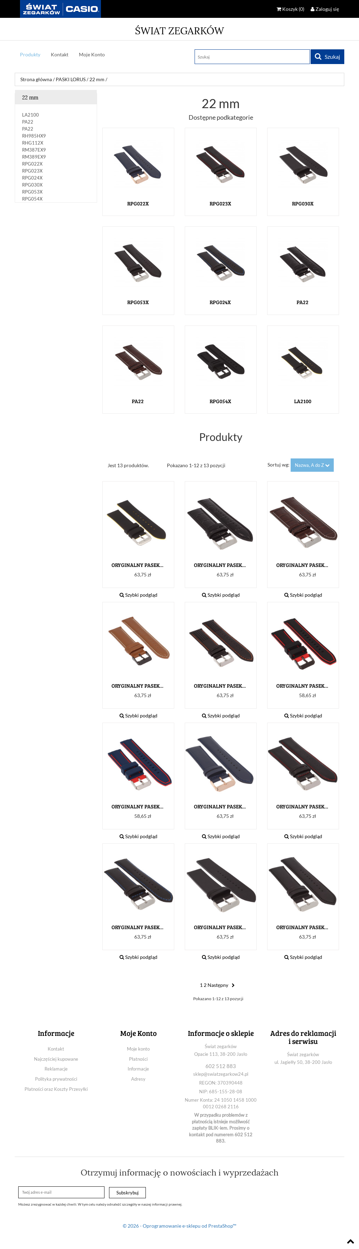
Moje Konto (92, 54)
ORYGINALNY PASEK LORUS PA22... (220, 565)
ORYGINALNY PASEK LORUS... (137, 565)
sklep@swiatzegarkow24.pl (220, 1074)
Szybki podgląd (138, 595)
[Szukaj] (252, 56)
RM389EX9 (34, 157)
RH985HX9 (34, 136)
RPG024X (32, 178)
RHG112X (32, 143)
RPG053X (32, 192)
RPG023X (32, 171)
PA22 (27, 122)
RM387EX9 (34, 150)
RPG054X (32, 199)
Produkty (30, 54)
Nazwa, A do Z (312, 465)
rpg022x (32, 164)
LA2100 (30, 115)
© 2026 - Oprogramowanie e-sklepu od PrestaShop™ (179, 1226)
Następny (222, 985)
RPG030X (32, 185)
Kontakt (59, 54)
